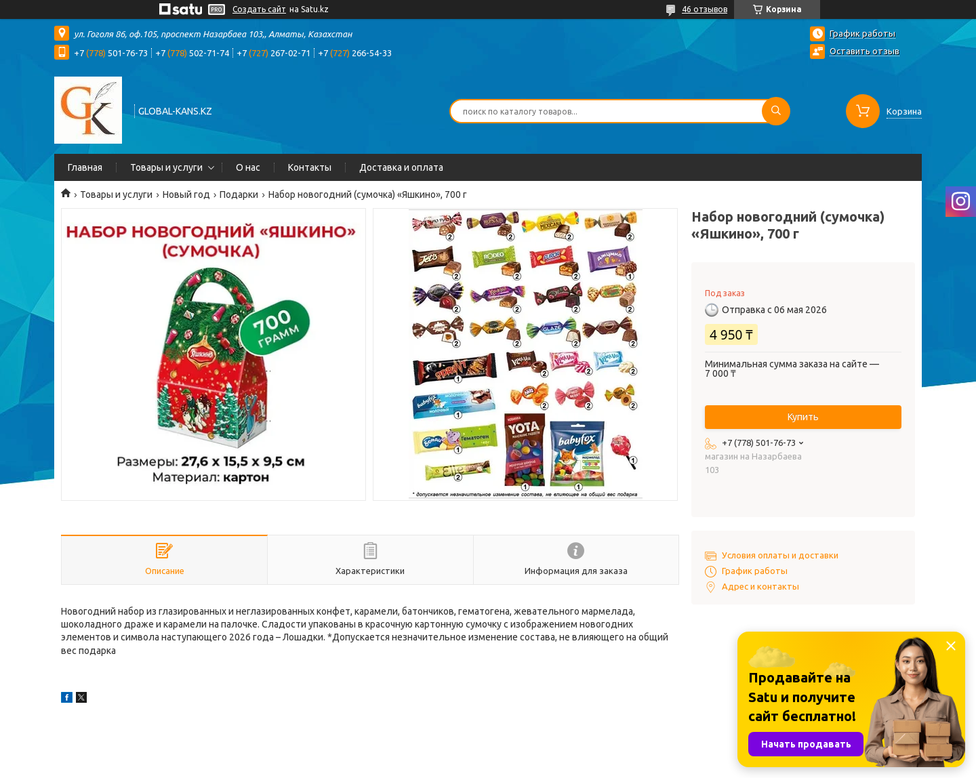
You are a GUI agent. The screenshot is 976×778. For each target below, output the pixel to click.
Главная (85, 167)
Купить (803, 416)
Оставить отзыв (864, 51)
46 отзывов (704, 9)
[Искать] (776, 111)
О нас (248, 167)
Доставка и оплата (401, 167)
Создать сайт (259, 9)
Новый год (186, 194)
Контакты (309, 167)
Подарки (239, 194)
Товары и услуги (166, 167)
